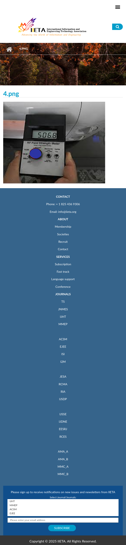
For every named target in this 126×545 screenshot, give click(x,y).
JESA (63, 376)
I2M (63, 361)
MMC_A (63, 466)
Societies (63, 234)
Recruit (63, 241)
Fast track (63, 271)
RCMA (63, 384)
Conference (63, 286)
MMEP (63, 324)
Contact (63, 249)
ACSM (63, 339)
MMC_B (63, 474)
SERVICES (63, 256)
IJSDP (63, 399)
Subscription (63, 264)
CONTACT (63, 196)
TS (63, 301)
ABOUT (63, 219)
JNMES (63, 309)
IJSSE (63, 414)
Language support (63, 279)
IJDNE (63, 421)
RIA (63, 391)
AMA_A (63, 451)
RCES (63, 436)
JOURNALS (63, 294)
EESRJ (63, 429)
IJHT (63, 316)
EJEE (63, 346)
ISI (63, 354)
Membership (63, 226)
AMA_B (63, 459)
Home (9, 49)
